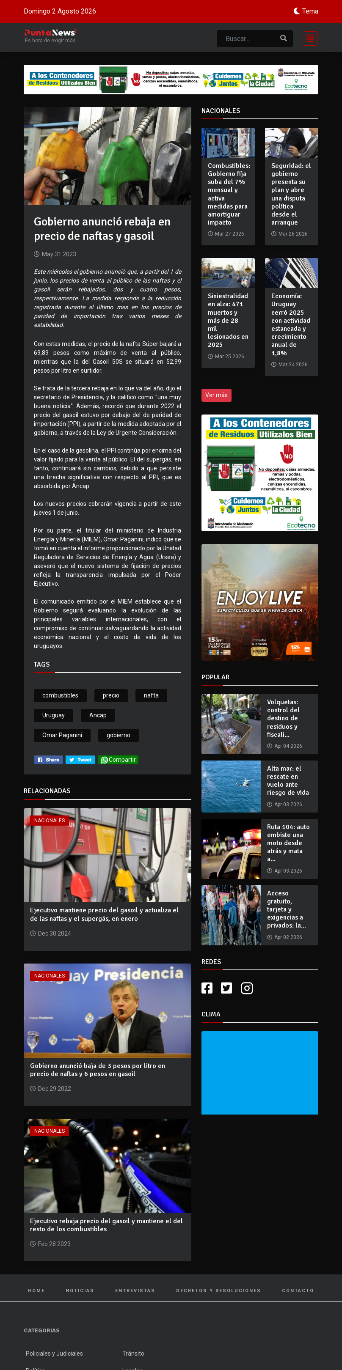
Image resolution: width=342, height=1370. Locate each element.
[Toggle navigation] (307, 37)
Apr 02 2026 (288, 937)
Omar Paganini (62, 735)
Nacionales (49, 821)
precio (111, 695)
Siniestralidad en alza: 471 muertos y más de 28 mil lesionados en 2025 (228, 320)
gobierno (118, 735)
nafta (151, 695)
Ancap (98, 715)
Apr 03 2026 (288, 804)
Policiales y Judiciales (54, 1353)
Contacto (298, 1290)
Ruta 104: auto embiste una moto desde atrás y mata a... (288, 843)
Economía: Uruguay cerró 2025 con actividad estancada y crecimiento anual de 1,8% (290, 324)
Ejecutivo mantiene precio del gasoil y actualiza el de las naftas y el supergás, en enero (104, 914)
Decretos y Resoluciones (218, 1290)
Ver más (216, 395)
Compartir (118, 760)
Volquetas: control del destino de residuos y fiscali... (283, 718)
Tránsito (133, 1353)
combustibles (60, 695)
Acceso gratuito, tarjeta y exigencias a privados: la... (286, 909)
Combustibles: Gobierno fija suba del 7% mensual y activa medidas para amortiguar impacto (229, 194)
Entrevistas (135, 1290)
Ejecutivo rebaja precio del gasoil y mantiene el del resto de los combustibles (106, 1225)
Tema (310, 11)
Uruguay (53, 715)
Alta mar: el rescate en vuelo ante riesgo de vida (288, 780)
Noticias (80, 1290)
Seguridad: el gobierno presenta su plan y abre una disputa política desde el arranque (291, 194)
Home (36, 1290)
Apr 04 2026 (288, 746)
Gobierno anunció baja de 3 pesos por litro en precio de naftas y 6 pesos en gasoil (97, 1070)
